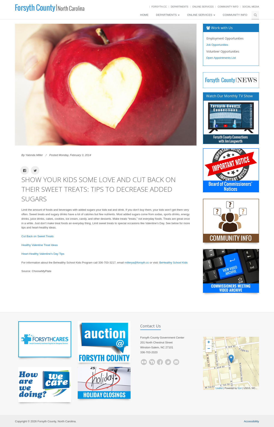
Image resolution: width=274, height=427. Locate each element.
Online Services (202, 6)
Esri (240, 388)
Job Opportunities (217, 44)
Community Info (228, 6)
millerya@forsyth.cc (137, 262)
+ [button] (208, 342)
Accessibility (251, 421)
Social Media (250, 6)
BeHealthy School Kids (173, 262)
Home (144, 14)
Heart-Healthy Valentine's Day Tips (42, 253)
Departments (179, 6)
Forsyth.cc (159, 6)
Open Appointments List (221, 57)
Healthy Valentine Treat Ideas (39, 245)
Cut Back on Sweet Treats (37, 236)
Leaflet (219, 388)
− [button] (208, 349)
